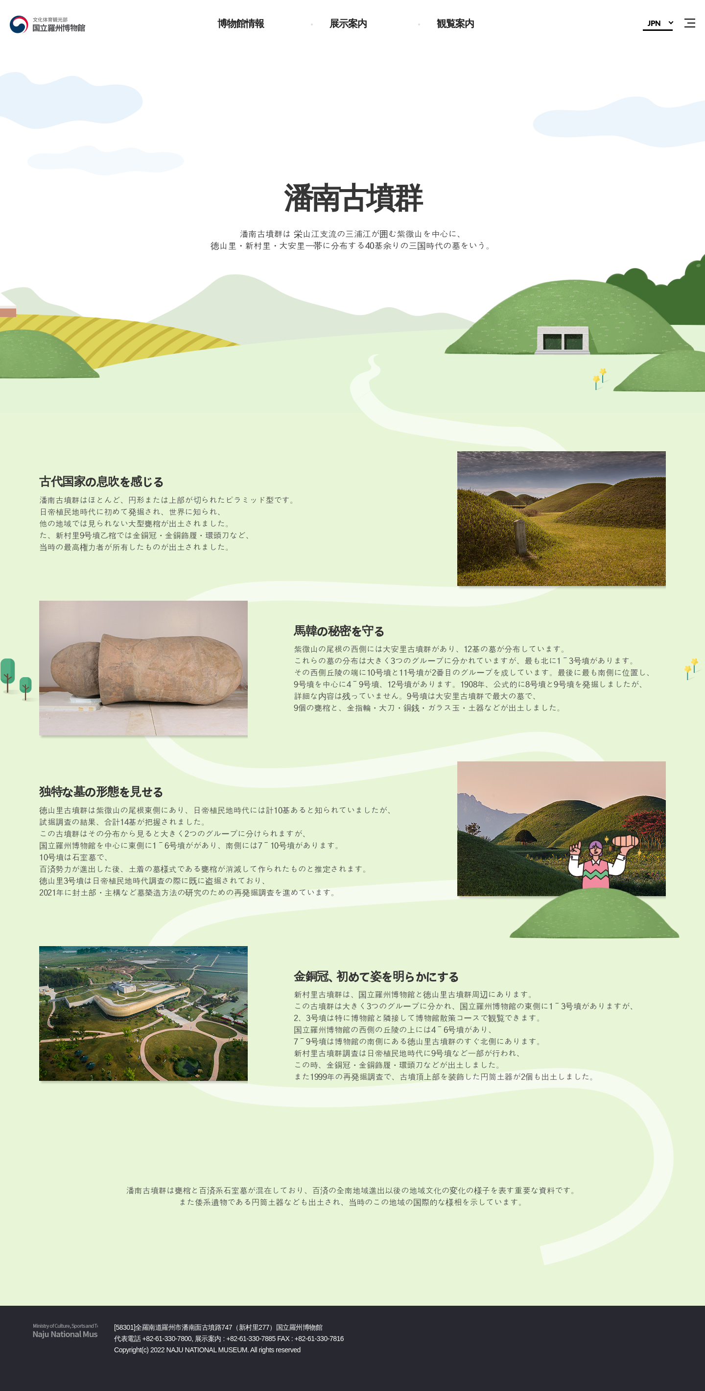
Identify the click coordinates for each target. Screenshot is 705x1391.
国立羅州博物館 (61, 24)
